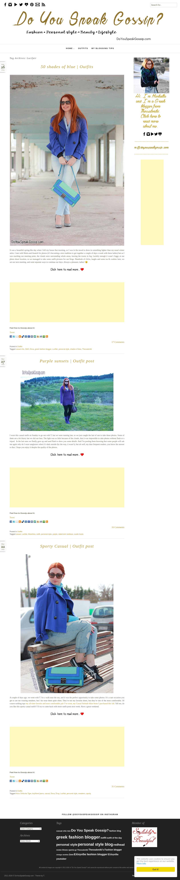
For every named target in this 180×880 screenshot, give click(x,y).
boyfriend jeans (38, 794)
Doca (32, 349)
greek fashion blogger (43, 349)
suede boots (78, 534)
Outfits (83, 48)
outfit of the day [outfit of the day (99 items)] (114, 838)
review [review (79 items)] (59, 850)
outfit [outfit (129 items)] (103, 837)
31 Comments (118, 786)
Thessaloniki (87, 349)
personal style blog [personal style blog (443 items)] (95, 844)
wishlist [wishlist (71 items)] (65, 855)
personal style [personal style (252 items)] (66, 844)
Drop (57, 794)
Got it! (156, 869)
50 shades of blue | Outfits (67, 66)
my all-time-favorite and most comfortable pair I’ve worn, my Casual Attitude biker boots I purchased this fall (70, 704)
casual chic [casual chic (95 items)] (61, 831)
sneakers (81, 794)
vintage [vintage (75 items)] (59, 855)
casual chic (20, 349)
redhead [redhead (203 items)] (119, 844)
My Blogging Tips (102, 48)
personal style (64, 349)
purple (55, 534)
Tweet (12, 332)
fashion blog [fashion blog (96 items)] (115, 831)
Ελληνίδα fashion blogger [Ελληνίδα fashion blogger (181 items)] (90, 854)
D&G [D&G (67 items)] (69, 831)
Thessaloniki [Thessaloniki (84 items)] (82, 850)
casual (18, 534)
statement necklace (65, 534)
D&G (27, 349)
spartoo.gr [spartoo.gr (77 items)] (72, 850)
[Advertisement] (67, 302)
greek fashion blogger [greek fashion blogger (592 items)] (78, 837)
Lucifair (55, 349)
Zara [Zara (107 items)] (71, 854)
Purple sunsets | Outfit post (67, 361)
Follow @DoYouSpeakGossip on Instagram (90, 814)
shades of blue (75, 349)
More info (150, 863)
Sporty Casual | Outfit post (67, 546)
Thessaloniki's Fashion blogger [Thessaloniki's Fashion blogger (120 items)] (105, 850)
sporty (88, 794)
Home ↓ (70, 48)
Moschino (31, 534)
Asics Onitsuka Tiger (23, 794)
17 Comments (118, 342)
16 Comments (118, 527)
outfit (38, 534)
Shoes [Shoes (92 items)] (65, 850)
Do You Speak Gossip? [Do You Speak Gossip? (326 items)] (90, 830)
